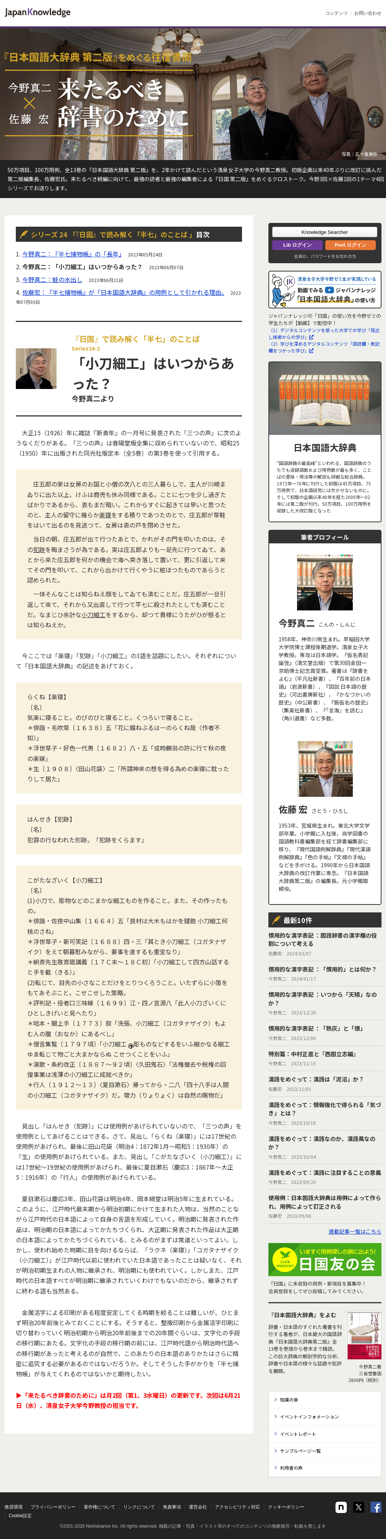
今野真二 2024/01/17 (322, 973)
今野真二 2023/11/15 (313, 1058)
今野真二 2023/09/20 (324, 1176)
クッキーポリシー (286, 1507)
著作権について (99, 1507)
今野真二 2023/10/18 (324, 1113)
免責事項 (172, 1507)
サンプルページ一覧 (300, 1450)
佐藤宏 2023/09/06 (324, 1206)
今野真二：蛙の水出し (52, 279)
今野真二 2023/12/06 (317, 1032)
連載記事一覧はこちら (355, 1231)
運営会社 (198, 1507)
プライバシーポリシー (53, 1507)
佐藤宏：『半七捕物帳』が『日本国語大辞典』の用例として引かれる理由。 (123, 292)
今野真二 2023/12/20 (324, 1003)
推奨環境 (14, 1507)
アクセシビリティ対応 (237, 1507)
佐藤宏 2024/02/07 (324, 943)
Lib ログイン (297, 245)
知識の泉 (289, 1399)
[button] (324, 232)
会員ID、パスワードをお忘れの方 (325, 256)
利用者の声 (291, 1467)
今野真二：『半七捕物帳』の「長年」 (72, 253)
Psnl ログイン (350, 245)
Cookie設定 (20, 1515)
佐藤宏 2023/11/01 (316, 1083)
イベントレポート (298, 1434)
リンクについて (139, 1507)
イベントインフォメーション (309, 1416)
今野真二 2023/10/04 (324, 1147)
